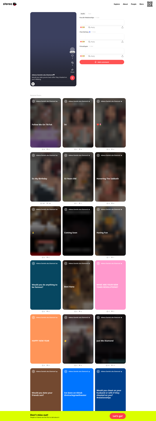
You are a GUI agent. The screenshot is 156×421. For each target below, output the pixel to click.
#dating (38, 79)
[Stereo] (10, 4)
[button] (118, 416)
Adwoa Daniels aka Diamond (43, 75)
